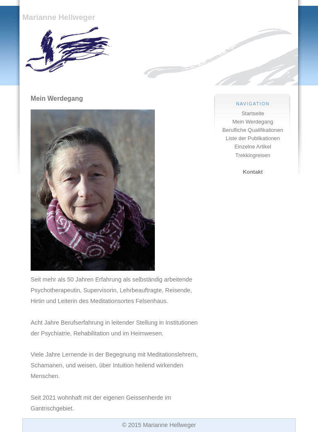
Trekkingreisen (252, 155)
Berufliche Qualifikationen (252, 130)
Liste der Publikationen (253, 138)
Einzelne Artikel (252, 146)
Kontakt (253, 172)
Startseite (252, 113)
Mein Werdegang (252, 122)
